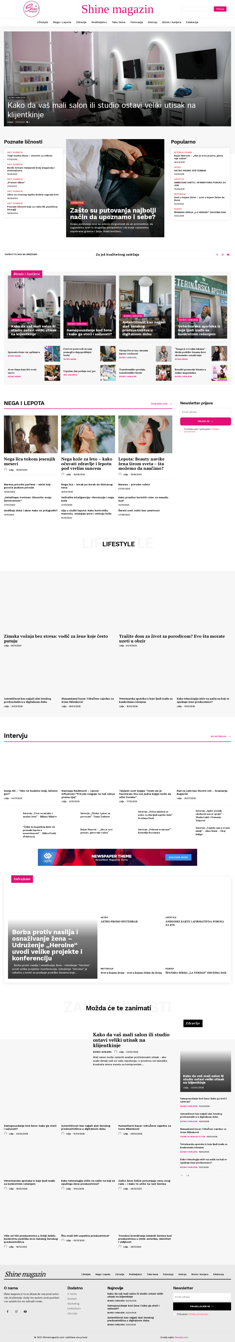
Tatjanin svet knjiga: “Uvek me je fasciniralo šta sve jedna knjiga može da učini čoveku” (145, 794)
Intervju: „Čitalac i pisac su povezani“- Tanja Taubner (95, 815)
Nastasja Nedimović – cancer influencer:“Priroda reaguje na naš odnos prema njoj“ (88, 794)
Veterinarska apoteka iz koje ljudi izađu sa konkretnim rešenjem (145, 700)
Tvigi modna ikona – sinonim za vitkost (29, 155)
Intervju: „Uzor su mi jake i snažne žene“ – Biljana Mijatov (40, 815)
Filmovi (178, 209)
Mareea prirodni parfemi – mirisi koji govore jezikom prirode (27, 486)
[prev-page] (182, 1176)
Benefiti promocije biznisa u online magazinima (190, 371)
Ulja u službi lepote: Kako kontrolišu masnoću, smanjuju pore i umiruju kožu (86, 512)
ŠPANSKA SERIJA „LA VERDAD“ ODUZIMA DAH (200, 212)
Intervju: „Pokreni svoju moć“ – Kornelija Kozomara (155, 831)
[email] (205, 412)
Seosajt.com (181, 1337)
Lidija (10, 122)
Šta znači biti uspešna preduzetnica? (85, 1235)
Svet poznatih (15, 152)
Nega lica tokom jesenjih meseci (29, 461)
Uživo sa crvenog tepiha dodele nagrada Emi (33, 194)
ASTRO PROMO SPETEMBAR (190, 170)
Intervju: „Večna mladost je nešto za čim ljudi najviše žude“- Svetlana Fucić (155, 815)
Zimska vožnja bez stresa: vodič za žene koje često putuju (56, 638)
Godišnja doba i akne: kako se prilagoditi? (31, 510)
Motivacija (180, 194)
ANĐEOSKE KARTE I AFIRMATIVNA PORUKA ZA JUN (194, 923)
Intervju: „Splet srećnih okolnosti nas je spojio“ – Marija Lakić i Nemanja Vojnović (210, 815)
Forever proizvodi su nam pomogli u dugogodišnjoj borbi (77, 352)
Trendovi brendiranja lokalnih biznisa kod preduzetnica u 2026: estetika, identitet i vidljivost (145, 1238)
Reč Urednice (70, 375)
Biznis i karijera (17, 98)
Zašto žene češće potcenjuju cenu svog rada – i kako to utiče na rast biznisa (144, 1182)
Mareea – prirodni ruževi (134, 484)
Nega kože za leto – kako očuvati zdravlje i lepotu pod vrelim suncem (86, 463)
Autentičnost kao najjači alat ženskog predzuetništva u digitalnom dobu (27, 700)
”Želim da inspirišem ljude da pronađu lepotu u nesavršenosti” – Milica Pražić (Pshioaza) (39, 831)
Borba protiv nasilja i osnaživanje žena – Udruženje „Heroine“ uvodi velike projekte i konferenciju (47, 945)
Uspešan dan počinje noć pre (79, 371)
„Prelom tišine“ (16, 182)
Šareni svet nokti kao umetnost (139, 510)
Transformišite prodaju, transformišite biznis (132, 371)
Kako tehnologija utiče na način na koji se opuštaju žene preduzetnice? (203, 700)
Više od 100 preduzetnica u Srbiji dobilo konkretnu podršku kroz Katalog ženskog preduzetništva (31, 1238)
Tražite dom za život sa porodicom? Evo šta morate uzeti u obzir (172, 638)
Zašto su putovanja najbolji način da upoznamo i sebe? (113, 214)
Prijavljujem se (202, 1306)
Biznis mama (14, 356)
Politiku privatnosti (198, 1314)
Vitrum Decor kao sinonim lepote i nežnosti (133, 352)
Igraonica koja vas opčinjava (24, 352)
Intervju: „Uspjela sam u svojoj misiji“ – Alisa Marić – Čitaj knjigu (213, 831)
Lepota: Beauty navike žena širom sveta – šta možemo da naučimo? (141, 463)
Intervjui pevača (183, 152)
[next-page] (187, 1176)
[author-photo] (6, 469)
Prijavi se (205, 421)
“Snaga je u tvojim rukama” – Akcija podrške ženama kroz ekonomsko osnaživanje (191, 352)
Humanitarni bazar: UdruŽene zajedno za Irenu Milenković (88, 700)
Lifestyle (77, 202)
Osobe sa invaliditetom (192, 1136)
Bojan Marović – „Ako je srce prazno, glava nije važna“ (96, 831)
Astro (177, 167)
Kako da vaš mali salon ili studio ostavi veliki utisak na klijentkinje (102, 110)
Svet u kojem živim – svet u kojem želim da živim (131, 972)
